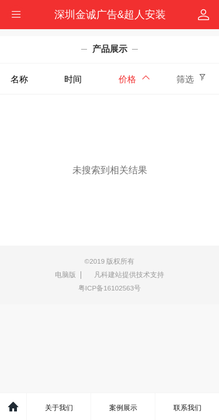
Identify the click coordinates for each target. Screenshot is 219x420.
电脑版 (65, 274)
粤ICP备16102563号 (109, 288)
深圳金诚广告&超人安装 (110, 14)
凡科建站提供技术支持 (125, 275)
